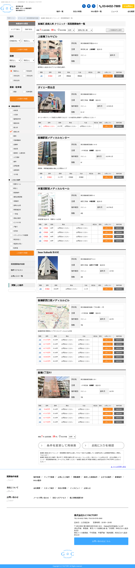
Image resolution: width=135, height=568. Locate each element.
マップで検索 (49, 477)
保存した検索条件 (90, 477)
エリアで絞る (15, 29)
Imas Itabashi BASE (48, 252)
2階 (40, 289)
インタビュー (75, 488)
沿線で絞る (28, 29)
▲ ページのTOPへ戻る (118, 467)
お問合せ (128, 6)
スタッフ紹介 (49, 488)
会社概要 (131, 11)
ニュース (114, 11)
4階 (40, 232)
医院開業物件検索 (18, 264)
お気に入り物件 (64, 477)
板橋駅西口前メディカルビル (53, 300)
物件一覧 (60, 11)
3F (41, 177)
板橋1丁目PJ (44, 372)
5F (39, 126)
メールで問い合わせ (41, 498)
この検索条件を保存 (115, 30)
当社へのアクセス (59, 498)
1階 (41, 76)
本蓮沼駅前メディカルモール (53, 188)
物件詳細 (119, 76)
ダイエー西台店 (46, 87)
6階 (40, 241)
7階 (40, 361)
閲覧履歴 (76, 477)
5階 (40, 236)
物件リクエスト (17, 270)
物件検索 (36, 477)
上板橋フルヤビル (47, 36)
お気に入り (108, 76)
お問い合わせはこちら (101, 541)
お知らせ (87, 488)
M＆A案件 (37, 480)
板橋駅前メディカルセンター (53, 137)
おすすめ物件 (106, 477)
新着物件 (118, 477)
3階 (40, 228)
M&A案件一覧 (96, 11)
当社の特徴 (77, 11)
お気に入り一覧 (17, 276)
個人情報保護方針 (76, 498)
